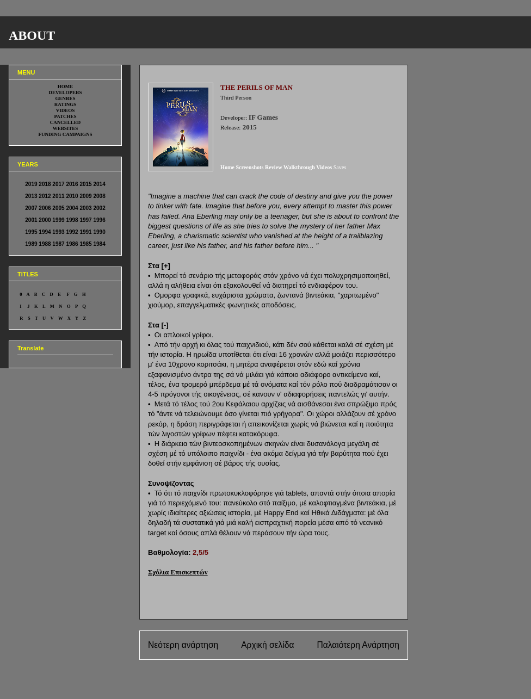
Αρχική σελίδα (267, 644)
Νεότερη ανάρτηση (183, 644)
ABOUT (32, 35)
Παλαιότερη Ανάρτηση (358, 644)
